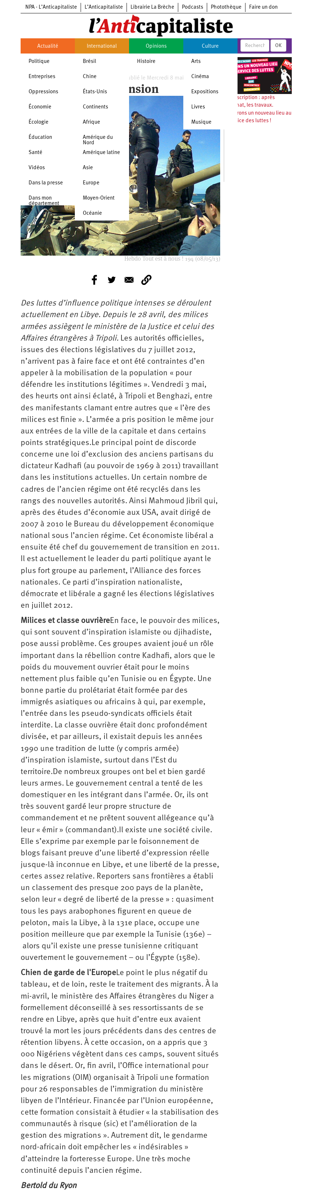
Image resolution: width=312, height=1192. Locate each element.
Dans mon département (44, 201)
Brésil (89, 61)
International (102, 46)
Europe (91, 183)
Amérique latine (101, 152)
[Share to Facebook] (94, 280)
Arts (196, 61)
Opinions (156, 46)
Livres (198, 107)
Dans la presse (46, 183)
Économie (40, 107)
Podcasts (192, 7)
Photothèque (226, 7)
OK (278, 45)
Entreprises (42, 77)
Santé (35, 152)
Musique (201, 122)
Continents (95, 107)
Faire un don (263, 7)
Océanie (92, 213)
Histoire (146, 61)
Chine (90, 77)
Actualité (47, 46)
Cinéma (200, 77)
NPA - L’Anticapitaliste (51, 7)
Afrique (91, 122)
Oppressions (43, 92)
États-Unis (95, 92)
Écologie (38, 122)
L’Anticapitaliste (104, 7)
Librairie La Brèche (152, 7)
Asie (88, 168)
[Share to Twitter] (111, 280)
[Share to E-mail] (129, 280)
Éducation (40, 137)
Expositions (204, 92)
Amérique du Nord (98, 140)
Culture (210, 46)
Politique (39, 61)
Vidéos (37, 168)
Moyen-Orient (99, 198)
